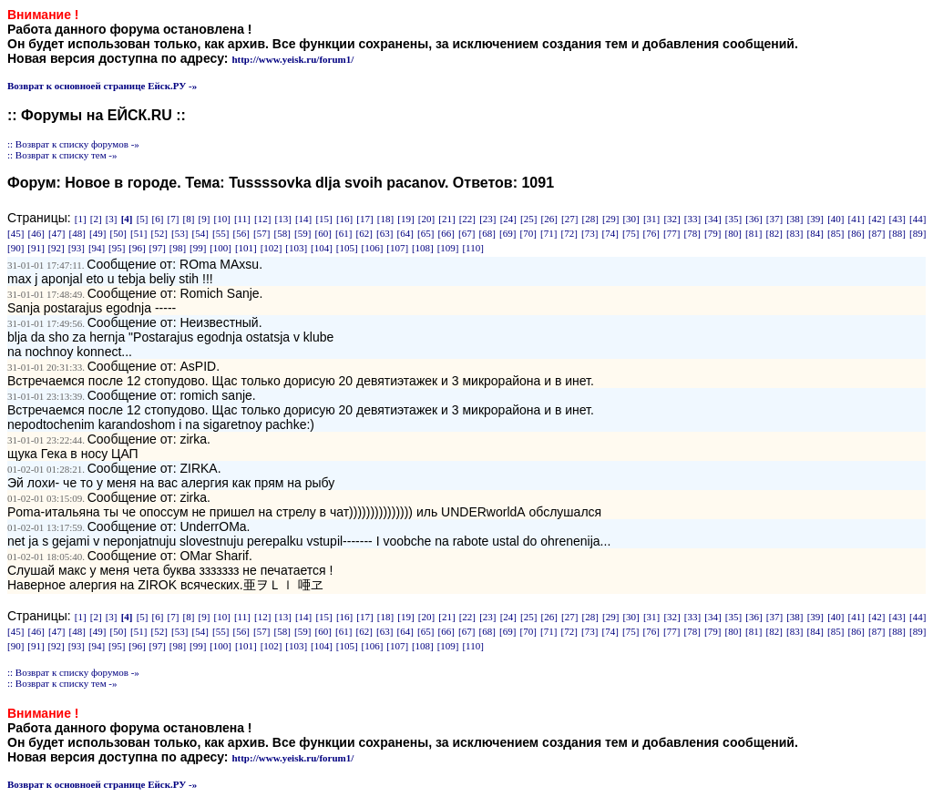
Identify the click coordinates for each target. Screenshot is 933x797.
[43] (897, 218)
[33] (692, 218)
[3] (112, 218)
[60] (323, 233)
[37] (774, 218)
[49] (97, 233)
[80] (733, 233)
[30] (630, 218)
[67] (466, 233)
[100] (220, 247)
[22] (467, 218)
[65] (425, 233)
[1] (81, 218)
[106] (373, 247)
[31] (651, 218)
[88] (897, 233)
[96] (136, 247)
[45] (15, 233)
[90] (15, 247)
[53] (179, 233)
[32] (671, 218)
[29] (610, 218)
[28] (590, 218)
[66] (446, 233)
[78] (692, 233)
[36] (753, 218)
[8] (189, 218)
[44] (917, 218)
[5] (143, 218)
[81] (753, 233)
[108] (423, 247)
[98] (177, 247)
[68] (487, 233)
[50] (118, 233)
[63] (384, 233)
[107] (397, 247)
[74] (610, 233)
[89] (917, 233)
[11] (242, 218)
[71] (548, 233)
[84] (815, 233)
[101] (246, 247)
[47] (56, 233)
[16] (344, 218)
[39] (815, 218)
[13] (282, 218)
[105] (347, 247)
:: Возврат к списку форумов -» (73, 143)
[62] (364, 233)
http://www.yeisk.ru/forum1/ (292, 59)
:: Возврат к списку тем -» (62, 154)
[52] (159, 233)
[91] (35, 247)
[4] (127, 218)
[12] (262, 218)
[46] (36, 233)
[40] (835, 218)
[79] (712, 233)
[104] (322, 247)
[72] (569, 233)
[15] (323, 218)
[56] (241, 233)
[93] (76, 247)
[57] (261, 233)
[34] (712, 218)
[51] (138, 233)
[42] (876, 218)
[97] (157, 247)
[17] (364, 218)
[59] (302, 233)
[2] (96, 218)
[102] (271, 247)
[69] (507, 233)
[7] (173, 218)
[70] (528, 233)
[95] (116, 247)
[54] (200, 233)
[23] (487, 218)
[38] (794, 218)
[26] (549, 218)
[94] (96, 247)
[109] (448, 247)
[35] (733, 218)
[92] (55, 247)
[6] (158, 218)
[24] (508, 218)
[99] (198, 247)
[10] (221, 218)
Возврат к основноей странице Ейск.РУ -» (102, 85)
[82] (774, 233)
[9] (204, 218)
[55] (220, 233)
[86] (856, 233)
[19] (405, 218)
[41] (856, 218)
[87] (876, 233)
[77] (671, 233)
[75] (630, 233)
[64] (405, 233)
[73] (589, 233)
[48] (77, 233)
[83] (794, 233)
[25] (528, 218)
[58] (282, 233)
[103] (296, 247)
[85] (835, 233)
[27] (569, 218)
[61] (343, 233)
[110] (472, 247)
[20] (426, 218)
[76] (651, 233)
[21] (446, 218)
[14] (303, 218)
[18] (385, 218)
